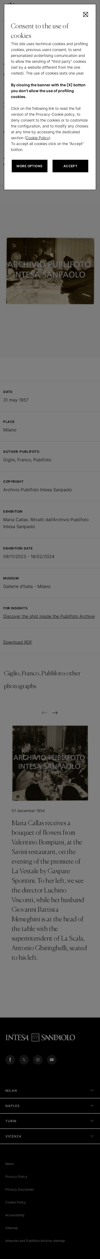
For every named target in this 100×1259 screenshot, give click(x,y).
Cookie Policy (37, 137)
